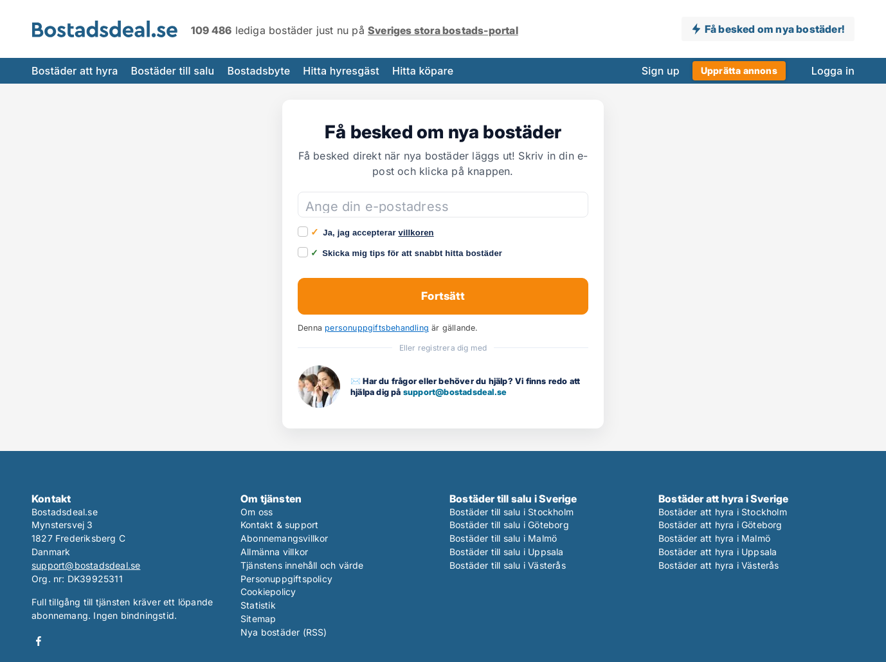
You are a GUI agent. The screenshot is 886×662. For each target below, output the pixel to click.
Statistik (258, 605)
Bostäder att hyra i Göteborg (720, 524)
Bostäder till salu (173, 70)
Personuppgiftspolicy (286, 578)
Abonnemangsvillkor (284, 538)
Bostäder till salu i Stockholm (511, 511)
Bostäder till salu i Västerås (507, 565)
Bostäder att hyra (75, 70)
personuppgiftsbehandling (377, 328)
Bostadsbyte (258, 70)
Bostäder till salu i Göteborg (509, 524)
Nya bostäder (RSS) (283, 632)
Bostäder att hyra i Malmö (714, 538)
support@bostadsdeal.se (455, 392)
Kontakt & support (279, 524)
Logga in (832, 70)
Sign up (661, 70)
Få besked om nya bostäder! (774, 29)
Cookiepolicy (268, 591)
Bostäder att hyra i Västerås (718, 565)
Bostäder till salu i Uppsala (506, 551)
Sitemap (258, 618)
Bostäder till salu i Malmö (503, 538)
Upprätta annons (739, 70)
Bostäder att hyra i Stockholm (722, 511)
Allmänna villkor (274, 551)
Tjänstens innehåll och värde (302, 565)
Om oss (256, 511)
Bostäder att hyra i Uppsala (717, 551)
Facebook (39, 641)
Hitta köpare (422, 70)
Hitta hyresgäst (341, 70)
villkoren (415, 232)
